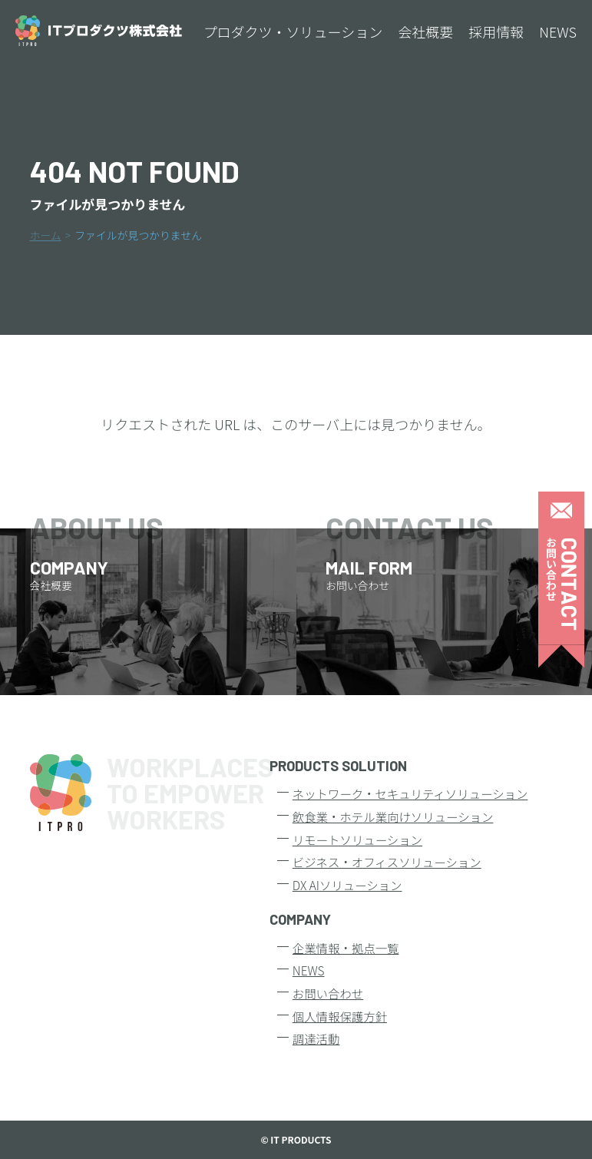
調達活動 (316, 1038)
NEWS (558, 31)
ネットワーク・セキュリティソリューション (410, 793)
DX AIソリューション (347, 884)
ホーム (45, 235)
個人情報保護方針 (340, 1016)
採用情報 (496, 31)
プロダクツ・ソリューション (293, 31)
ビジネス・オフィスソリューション (387, 861)
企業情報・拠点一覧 (346, 947)
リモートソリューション (357, 839)
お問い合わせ (328, 993)
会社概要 (425, 31)
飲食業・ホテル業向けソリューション (393, 816)
